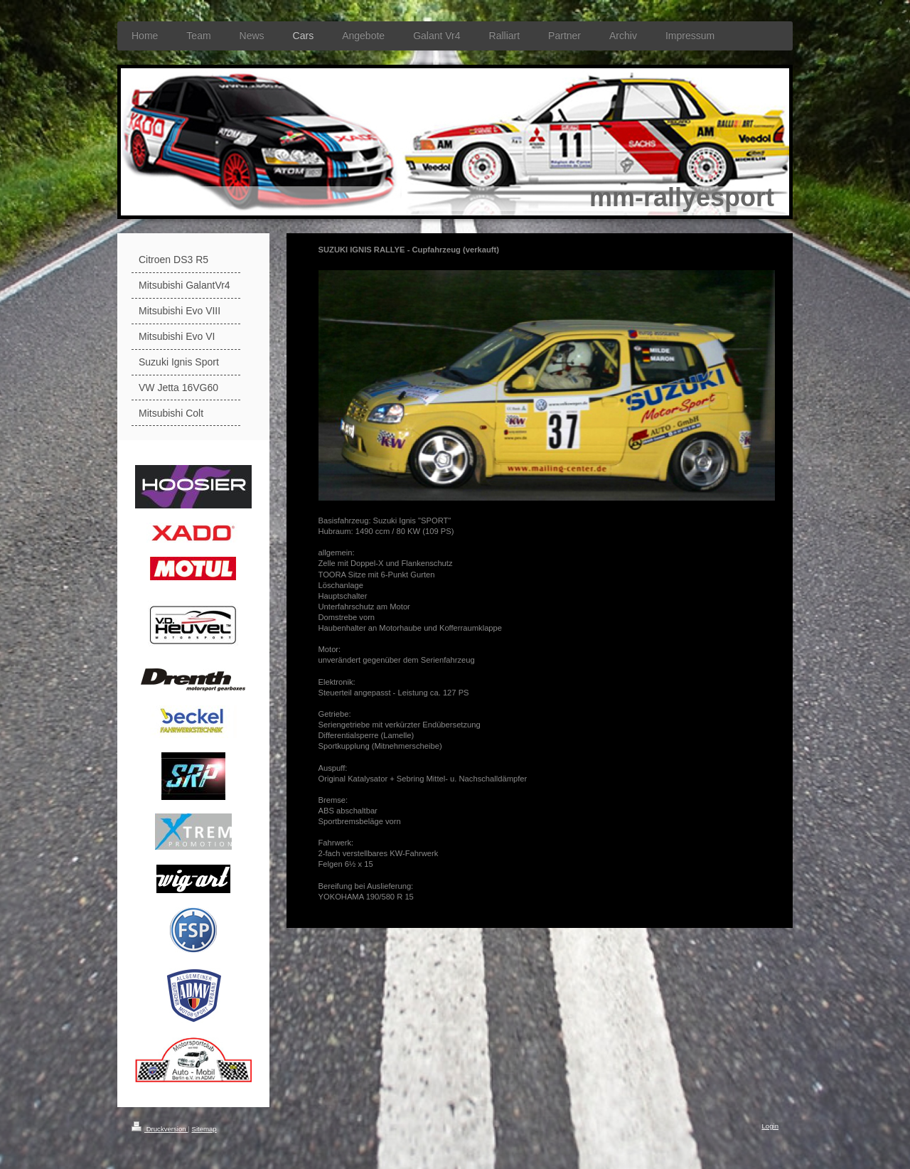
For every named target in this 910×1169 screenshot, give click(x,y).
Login (770, 1126)
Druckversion (160, 1129)
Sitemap (203, 1129)
